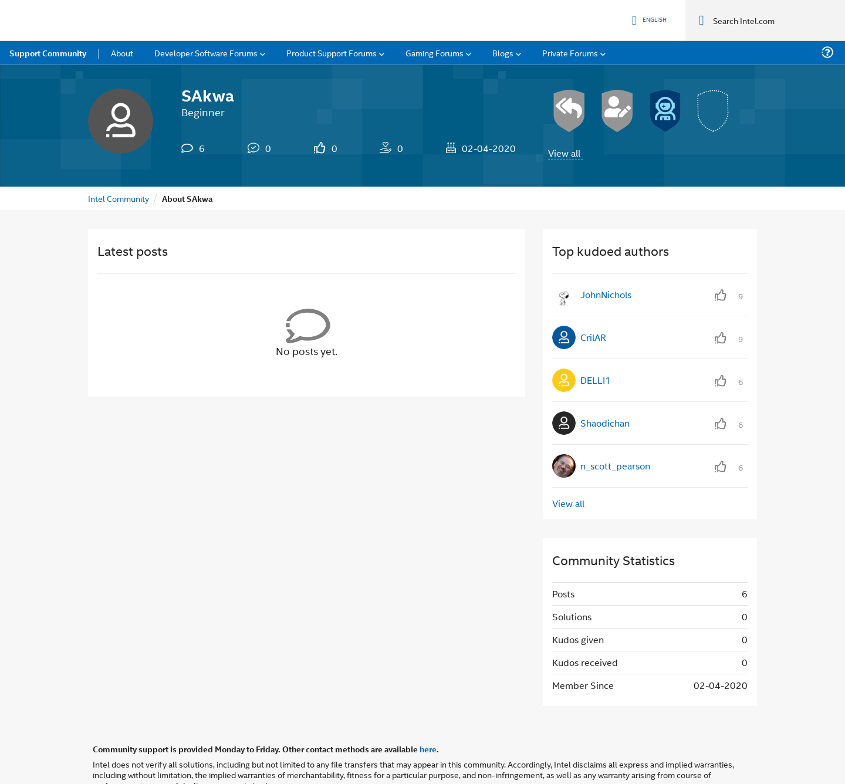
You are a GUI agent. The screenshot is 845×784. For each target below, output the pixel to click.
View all (564, 112)
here (428, 707)
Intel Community (118, 157)
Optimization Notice (384, 759)
